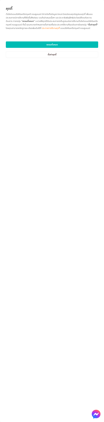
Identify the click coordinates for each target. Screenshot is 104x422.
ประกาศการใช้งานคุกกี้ (51, 28)
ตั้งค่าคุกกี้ (52, 54)
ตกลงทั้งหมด (52, 44)
